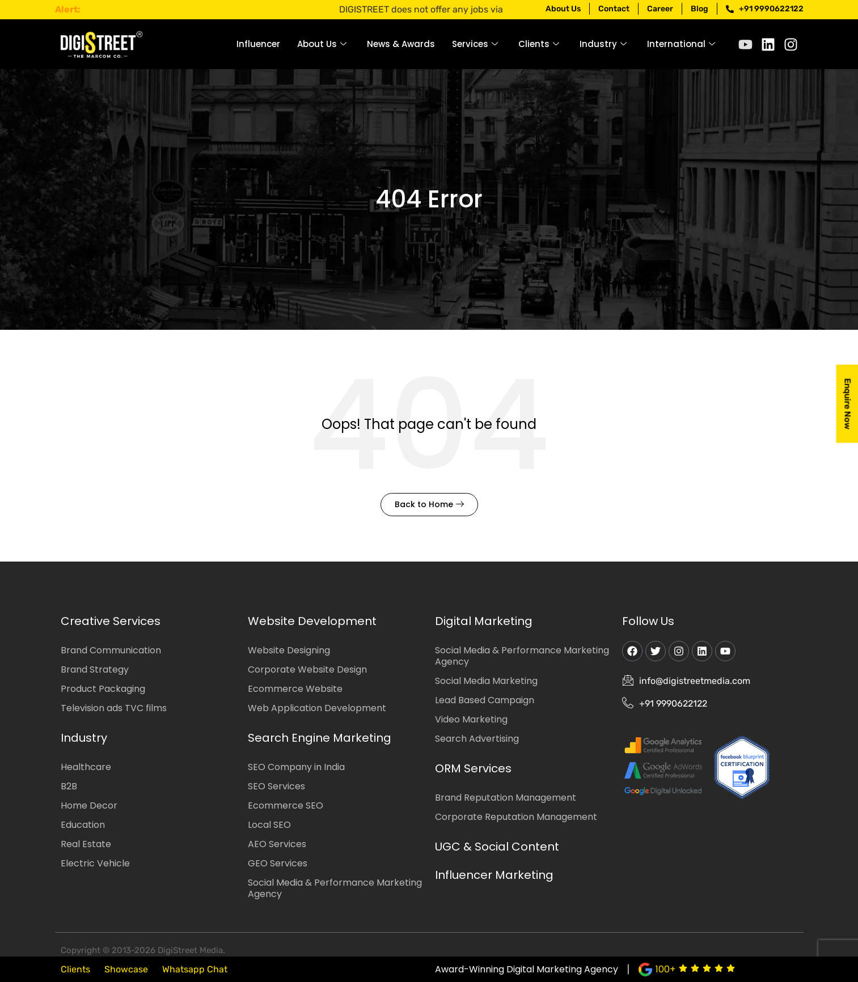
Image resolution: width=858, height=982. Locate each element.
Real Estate (86, 844)
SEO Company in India (296, 766)
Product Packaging (103, 688)
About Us (321, 44)
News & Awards (401, 44)
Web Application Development (317, 708)
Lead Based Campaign (484, 700)
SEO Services (276, 786)
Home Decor (89, 805)
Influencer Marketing (494, 875)
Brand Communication (111, 650)
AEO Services (277, 844)
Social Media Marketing (486, 680)
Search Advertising (477, 738)
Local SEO (269, 824)
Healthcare (86, 766)
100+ (665, 969)
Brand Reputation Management (505, 797)
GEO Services (277, 863)
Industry (603, 44)
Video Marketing (471, 719)
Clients (538, 44)
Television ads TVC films (114, 708)
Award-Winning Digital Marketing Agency (526, 969)
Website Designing (289, 650)
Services (475, 44)
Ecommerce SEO (285, 805)
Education (83, 824)
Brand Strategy (95, 669)
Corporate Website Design (307, 669)
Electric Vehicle (95, 863)
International (681, 44)
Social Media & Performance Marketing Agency (335, 888)
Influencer (258, 44)
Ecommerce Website (295, 688)
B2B (69, 786)
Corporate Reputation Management (516, 816)
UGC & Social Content (497, 847)
